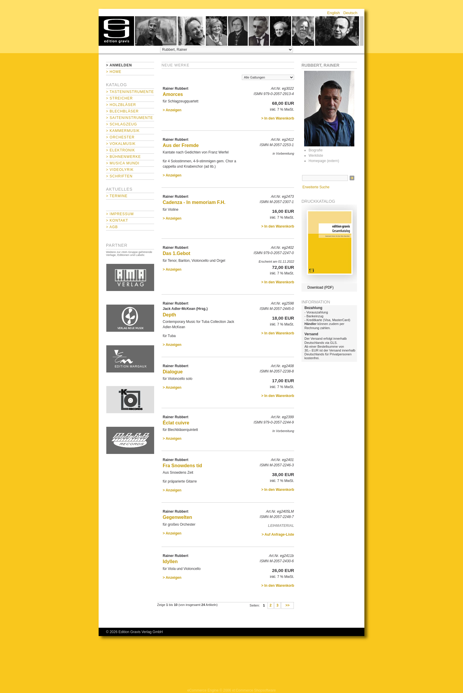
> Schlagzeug (121, 124)
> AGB (112, 227)
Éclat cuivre (176, 422)
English (333, 13)
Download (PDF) (320, 287)
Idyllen (170, 561)
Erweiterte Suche (315, 187)
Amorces (173, 94)
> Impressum (120, 214)
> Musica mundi (122, 163)
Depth (169, 314)
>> (287, 606)
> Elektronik (120, 150)
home (116, 31)
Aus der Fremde (181, 145)
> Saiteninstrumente (129, 118)
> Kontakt (117, 220)
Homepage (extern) (324, 161)
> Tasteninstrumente (130, 92)
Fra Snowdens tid (182, 465)
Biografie (315, 150)
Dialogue (173, 371)
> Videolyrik (119, 170)
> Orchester (120, 137)
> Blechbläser (122, 111)
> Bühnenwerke (123, 157)
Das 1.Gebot (176, 253)
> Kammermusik (123, 131)
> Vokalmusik (121, 144)
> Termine (117, 196)
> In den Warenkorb (277, 118)
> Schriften (119, 176)
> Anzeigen (172, 110)
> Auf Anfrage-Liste (278, 534)
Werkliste (316, 155)
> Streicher (119, 98)
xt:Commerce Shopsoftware (254, 690)
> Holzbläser (121, 105)
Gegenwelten (177, 517)
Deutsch (350, 13)
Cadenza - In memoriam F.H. (194, 202)
